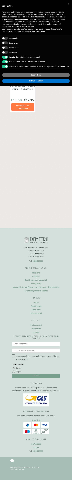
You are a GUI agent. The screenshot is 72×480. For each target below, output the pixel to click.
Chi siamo (36, 164)
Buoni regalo (36, 197)
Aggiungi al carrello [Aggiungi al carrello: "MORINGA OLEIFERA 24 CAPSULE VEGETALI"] (22, 107)
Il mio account (36, 216)
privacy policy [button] (11, 14)
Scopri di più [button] (36, 75)
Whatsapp (36, 340)
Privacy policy (36, 174)
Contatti (36, 344)
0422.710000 (38, 152)
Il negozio (36, 167)
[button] (69, 4)
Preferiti (36, 223)
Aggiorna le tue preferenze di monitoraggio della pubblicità (36, 178)
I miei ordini (36, 219)
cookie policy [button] (60, 19)
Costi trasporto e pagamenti (36, 171)
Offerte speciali (36, 204)
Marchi (36, 193)
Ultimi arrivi (36, 200)
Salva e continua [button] (36, 81)
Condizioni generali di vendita (36, 182)
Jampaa (21, 366)
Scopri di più (36, 317)
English (18, 263)
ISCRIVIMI (36, 267)
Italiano (18, 259)
